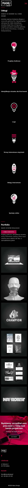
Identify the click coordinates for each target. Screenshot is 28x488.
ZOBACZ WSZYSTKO (9, 232)
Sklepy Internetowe (14, 183)
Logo (14, 122)
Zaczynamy (14, 436)
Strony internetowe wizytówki (14, 152)
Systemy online (14, 213)
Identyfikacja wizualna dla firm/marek (14, 91)
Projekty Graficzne (14, 61)
